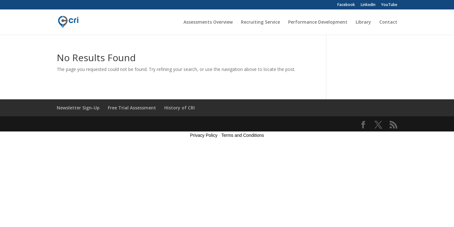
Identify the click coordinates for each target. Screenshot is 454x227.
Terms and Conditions (242, 135)
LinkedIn (368, 5)
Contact (388, 22)
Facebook (346, 5)
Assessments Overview (208, 22)
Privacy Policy (204, 135)
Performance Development (317, 22)
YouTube (389, 5)
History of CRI (179, 108)
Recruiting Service (260, 22)
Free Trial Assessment (132, 108)
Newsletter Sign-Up (78, 108)
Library (363, 22)
